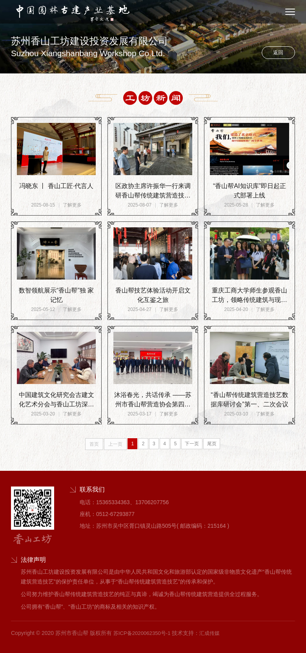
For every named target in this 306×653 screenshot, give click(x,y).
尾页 (215, 444)
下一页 (195, 444)
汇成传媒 (214, 633)
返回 (275, 51)
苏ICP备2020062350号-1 (144, 633)
